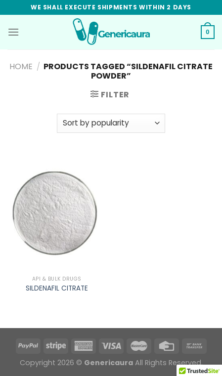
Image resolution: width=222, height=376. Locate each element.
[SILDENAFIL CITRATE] (56, 212)
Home (21, 66)
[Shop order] (111, 123)
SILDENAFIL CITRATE (57, 288)
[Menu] (13, 32)
